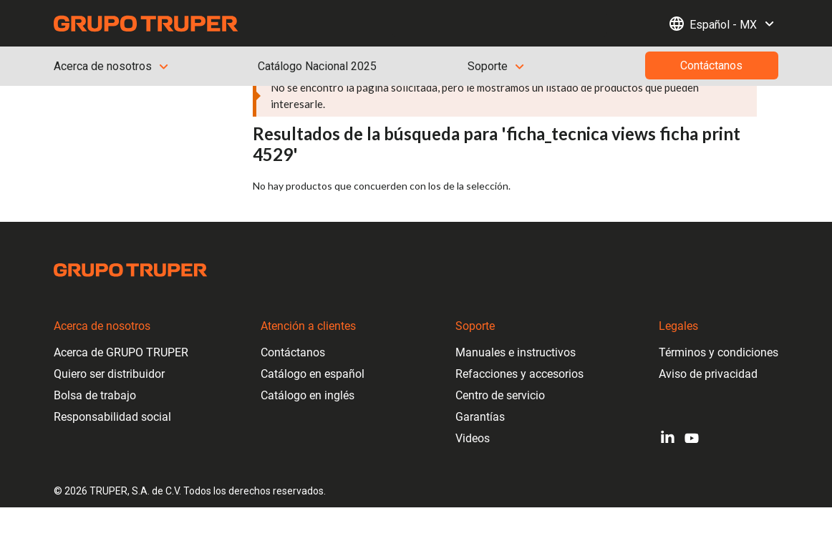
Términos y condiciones (718, 352)
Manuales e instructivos (515, 352)
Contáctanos (293, 352)
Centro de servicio (500, 395)
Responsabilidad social (112, 417)
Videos (472, 438)
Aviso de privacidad (708, 374)
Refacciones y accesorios (519, 374)
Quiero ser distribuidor (109, 374)
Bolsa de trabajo (95, 395)
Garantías (480, 417)
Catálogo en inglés (307, 395)
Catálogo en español (312, 374)
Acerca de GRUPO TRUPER (121, 352)
